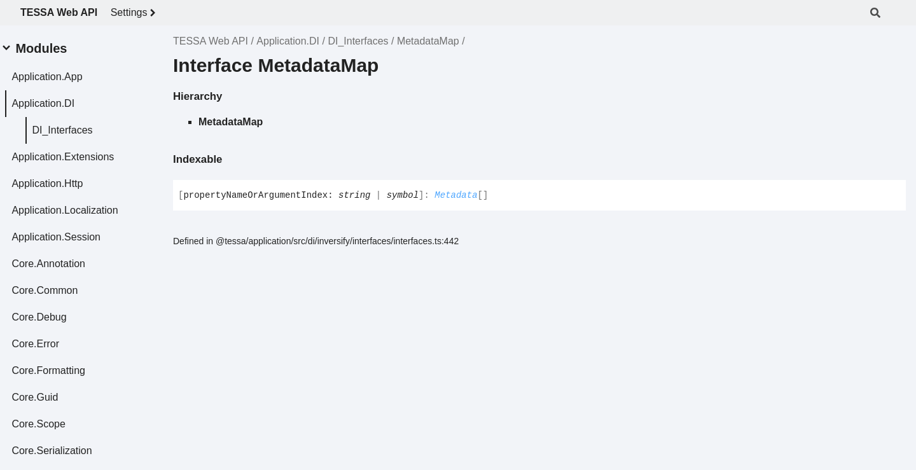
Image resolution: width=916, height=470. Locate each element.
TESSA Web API (58, 12)
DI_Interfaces (358, 41)
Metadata (455, 195)
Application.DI (287, 41)
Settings (135, 12)
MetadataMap (428, 41)
